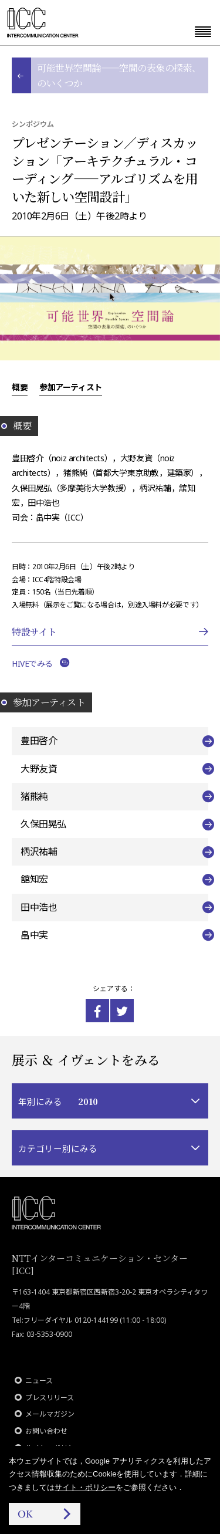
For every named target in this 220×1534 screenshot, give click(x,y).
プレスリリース (49, 1398)
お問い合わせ (46, 1431)
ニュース (39, 1381)
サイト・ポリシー (85, 1487)
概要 (20, 387)
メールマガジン (50, 1414)
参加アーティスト (70, 387)
